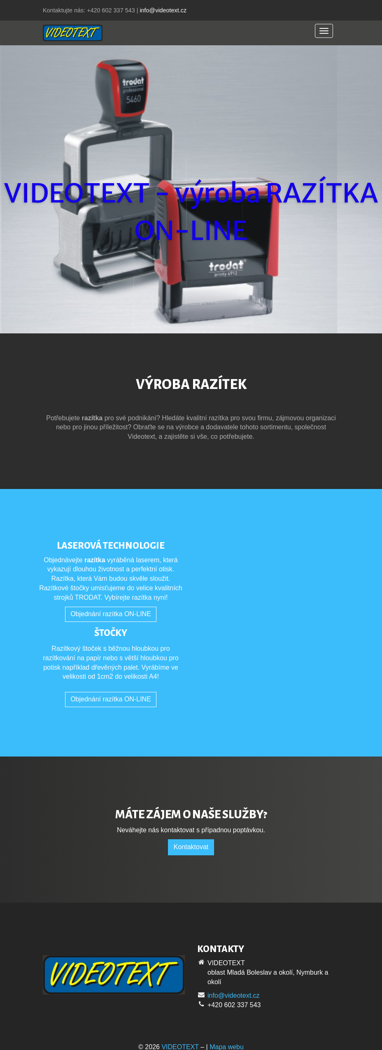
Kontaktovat (191, 846)
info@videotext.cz (163, 10)
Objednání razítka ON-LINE (110, 613)
